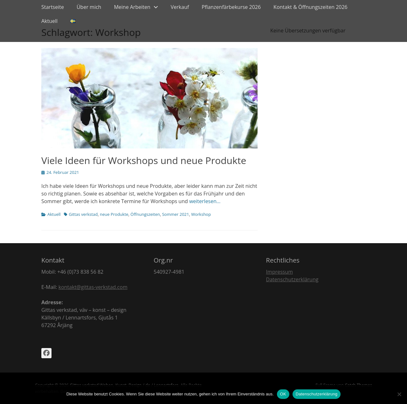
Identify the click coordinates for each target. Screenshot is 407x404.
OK (283, 394)
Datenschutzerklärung (292, 279)
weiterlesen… (205, 201)
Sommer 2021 (175, 214)
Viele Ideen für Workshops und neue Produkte (143, 160)
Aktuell (49, 20)
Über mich (89, 6)
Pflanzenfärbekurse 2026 (231, 6)
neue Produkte (114, 214)
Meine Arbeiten (132, 6)
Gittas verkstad (83, 214)
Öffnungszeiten (145, 214)
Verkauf (180, 6)
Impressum (279, 271)
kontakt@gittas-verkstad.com (93, 287)
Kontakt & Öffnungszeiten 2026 (310, 6)
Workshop (201, 214)
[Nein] (399, 394)
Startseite (52, 6)
